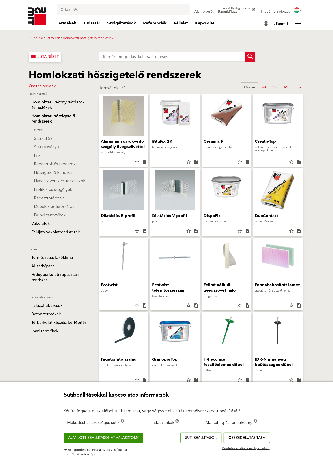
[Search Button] (250, 57)
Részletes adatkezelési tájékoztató (246, 448)
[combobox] (123, 9)
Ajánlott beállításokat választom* (103, 438)
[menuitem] (204, 10)
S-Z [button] (299, 87)
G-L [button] (275, 87)
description (144, 162)
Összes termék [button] (42, 86)
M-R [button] (287, 87)
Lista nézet (44, 57)
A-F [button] (264, 87)
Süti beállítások (201, 438)
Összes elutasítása (246, 438)
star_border (137, 162)
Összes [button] (250, 87)
